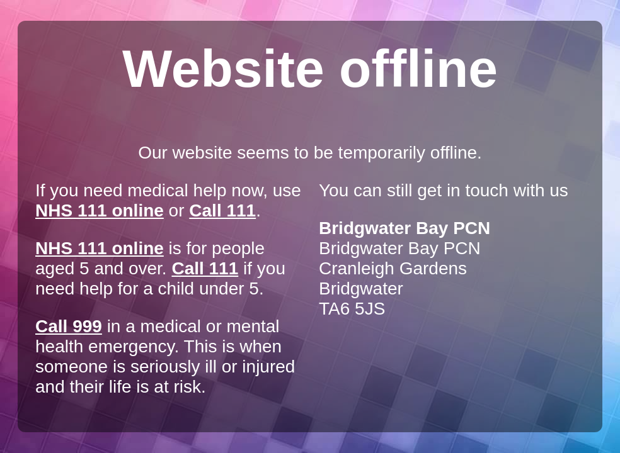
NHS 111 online (99, 210)
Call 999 (68, 326)
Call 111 (222, 210)
